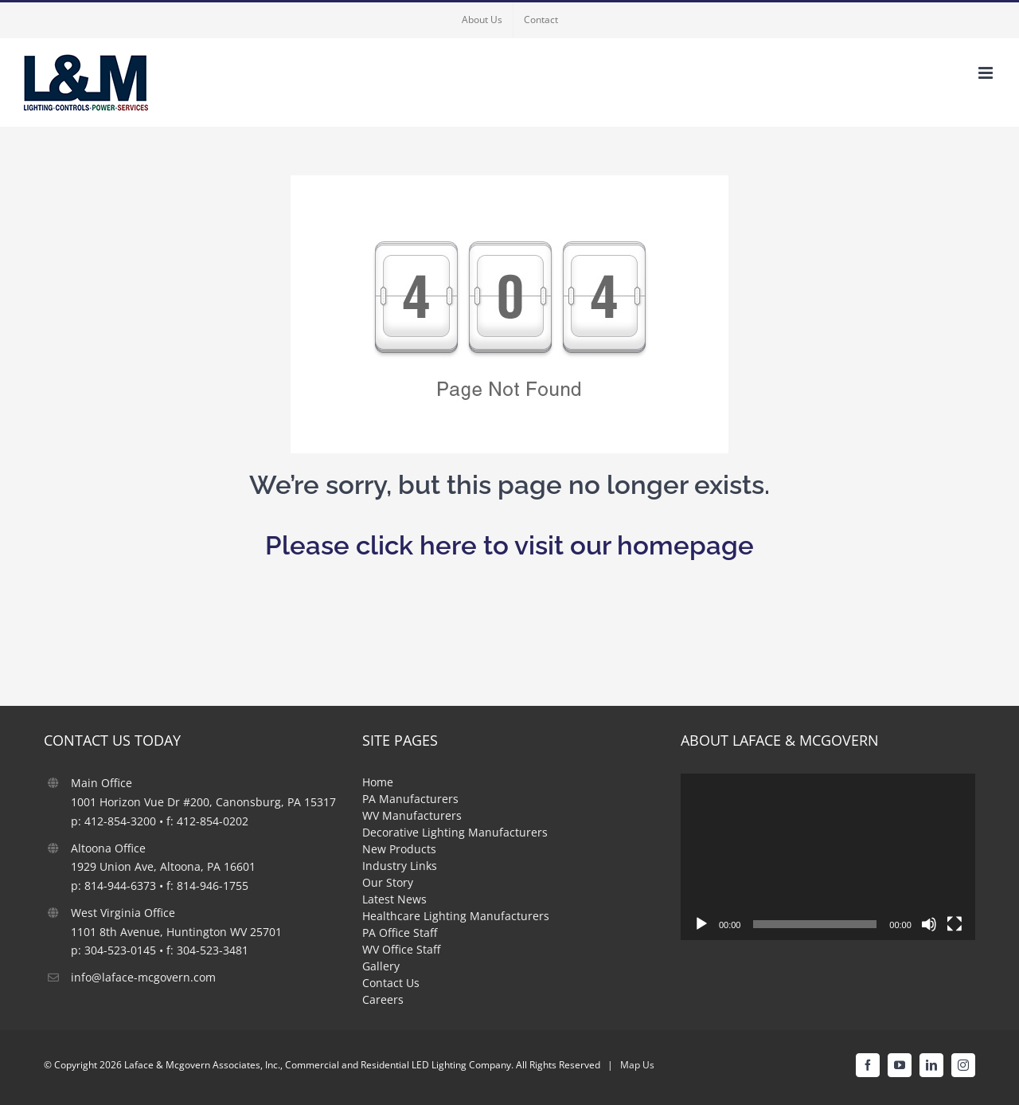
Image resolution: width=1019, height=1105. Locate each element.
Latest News (394, 899)
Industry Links (399, 865)
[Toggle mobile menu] (986, 73)
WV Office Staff (401, 949)
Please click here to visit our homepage (509, 545)
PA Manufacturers (410, 798)
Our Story (387, 882)
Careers (383, 999)
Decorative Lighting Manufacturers (455, 832)
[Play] (701, 924)
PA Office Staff (399, 932)
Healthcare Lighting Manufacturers (455, 915)
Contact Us (391, 982)
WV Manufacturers (412, 815)
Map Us (637, 1065)
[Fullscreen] (954, 924)
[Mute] (929, 924)
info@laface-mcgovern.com (143, 977)
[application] (828, 856)
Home (377, 782)
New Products (399, 848)
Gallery (381, 966)
